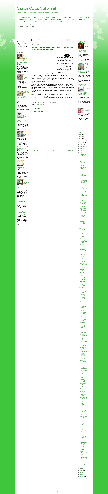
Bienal (52, 15)
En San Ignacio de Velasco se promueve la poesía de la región (22, 213)
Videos (32, 26)
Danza (76, 17)
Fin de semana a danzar (83, 389)
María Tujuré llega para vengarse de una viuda (83, 379)
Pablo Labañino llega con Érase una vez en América (83, 169)
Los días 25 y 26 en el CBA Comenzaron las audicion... (83, 204)
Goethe (20, 21)
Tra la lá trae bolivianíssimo (83, 452)
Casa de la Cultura (60, 15)
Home (53, 150)
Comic (53, 17)
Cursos (70, 17)
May (81, 468)
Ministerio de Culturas (59, 21)
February (82, 474)
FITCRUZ (67, 19)
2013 (80, 481)
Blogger (56, 491)
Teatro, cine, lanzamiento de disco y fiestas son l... (83, 437)
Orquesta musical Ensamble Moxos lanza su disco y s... (83, 290)
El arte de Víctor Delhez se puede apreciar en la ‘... (83, 373)
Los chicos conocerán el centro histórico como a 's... (83, 337)
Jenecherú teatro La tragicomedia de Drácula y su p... (83, 231)
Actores (20, 15)
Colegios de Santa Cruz (84, 106)
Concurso (59, 17)
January (82, 476)
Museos (67, 21)
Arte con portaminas (83, 236)
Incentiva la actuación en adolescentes (83, 246)
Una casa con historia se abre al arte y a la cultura (26, 77)
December (82, 140)
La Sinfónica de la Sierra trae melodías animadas (83, 265)
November (82, 142)
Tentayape (21, 26)
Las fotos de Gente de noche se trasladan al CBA (83, 325)
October (82, 144)
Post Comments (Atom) (56, 155)
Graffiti (25, 21)
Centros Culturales (46, 17)
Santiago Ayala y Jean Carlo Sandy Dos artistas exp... (83, 210)
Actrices (26, 15)
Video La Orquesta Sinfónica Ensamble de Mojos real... (83, 356)
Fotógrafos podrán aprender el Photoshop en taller (83, 430)
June (81, 152)
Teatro (86, 24)
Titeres (27, 26)
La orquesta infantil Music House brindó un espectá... (83, 362)
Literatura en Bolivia (83, 63)
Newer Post (35, 150)
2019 (80, 130)
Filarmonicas (59, 19)
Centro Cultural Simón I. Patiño (25, 17)
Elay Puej (87, 17)
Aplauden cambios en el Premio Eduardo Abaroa (83, 308)
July (81, 150)
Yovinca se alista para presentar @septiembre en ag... (83, 194)
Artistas (41, 15)
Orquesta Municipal (28, 24)
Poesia (56, 24)
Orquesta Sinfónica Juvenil (39, 24)
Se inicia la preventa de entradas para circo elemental (22, 148)
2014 (80, 479)
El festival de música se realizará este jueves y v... (83, 405)
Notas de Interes (81, 21)
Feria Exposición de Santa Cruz (83, 42)
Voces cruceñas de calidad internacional (83, 367)
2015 (80, 138)
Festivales (53, 19)
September (82, 146)
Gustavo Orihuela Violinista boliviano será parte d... (83, 216)
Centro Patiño (36, 17)
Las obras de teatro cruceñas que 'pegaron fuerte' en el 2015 (22, 200)
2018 (80, 132)
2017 (80, 134)
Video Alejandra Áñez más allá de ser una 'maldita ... (83, 182)
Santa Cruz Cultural (36, 8)
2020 (80, 128)
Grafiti (31, 21)
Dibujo (81, 17)
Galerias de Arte (82, 19)
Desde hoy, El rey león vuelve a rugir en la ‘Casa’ (83, 187)
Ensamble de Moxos (23, 19)
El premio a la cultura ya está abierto (83, 313)
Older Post (70, 150)
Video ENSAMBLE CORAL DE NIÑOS (83, 163)
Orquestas (50, 24)
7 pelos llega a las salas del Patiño (83, 448)
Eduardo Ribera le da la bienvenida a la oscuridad (83, 343)
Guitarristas (37, 21)
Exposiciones (39, 19)
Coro (65, 17)
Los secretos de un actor (83, 199)
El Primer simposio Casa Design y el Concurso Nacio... (83, 457)
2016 (80, 136)
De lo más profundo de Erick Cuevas (83, 331)
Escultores (32, 19)
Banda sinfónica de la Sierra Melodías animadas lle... (83, 412)
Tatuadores (80, 24)
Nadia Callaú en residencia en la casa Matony (83, 399)
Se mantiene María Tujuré (83, 270)
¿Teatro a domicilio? (82, 302)
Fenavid (46, 19)
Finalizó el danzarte (82, 273)
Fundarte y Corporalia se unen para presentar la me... (83, 297)
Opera (20, 24)
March (81, 472)
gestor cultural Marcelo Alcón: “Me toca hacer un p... (83, 175)
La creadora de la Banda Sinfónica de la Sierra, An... (83, 349)
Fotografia (74, 19)
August (81, 148)
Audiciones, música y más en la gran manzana (83, 277)
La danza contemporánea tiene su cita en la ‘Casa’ (83, 318)
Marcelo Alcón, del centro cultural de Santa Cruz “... (83, 224)
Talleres (73, 24)
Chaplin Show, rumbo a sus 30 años (83, 385)
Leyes (43, 21)
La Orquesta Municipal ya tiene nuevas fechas (83, 393)
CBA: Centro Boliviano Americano (73, 15)
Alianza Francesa (33, 15)
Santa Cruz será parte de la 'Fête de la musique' (83, 283)
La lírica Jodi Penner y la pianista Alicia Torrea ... (83, 240)
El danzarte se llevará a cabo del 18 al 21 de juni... (83, 463)
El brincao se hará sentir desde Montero (25, 134)
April (81, 470)
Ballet (47, 15)
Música (73, 21)
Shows (67, 24)
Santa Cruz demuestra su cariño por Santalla (83, 442)
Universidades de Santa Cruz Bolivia (83, 85)
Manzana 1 (49, 21)
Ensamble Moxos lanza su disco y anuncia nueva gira (83, 259)
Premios (62, 24)
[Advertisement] (54, 33)
